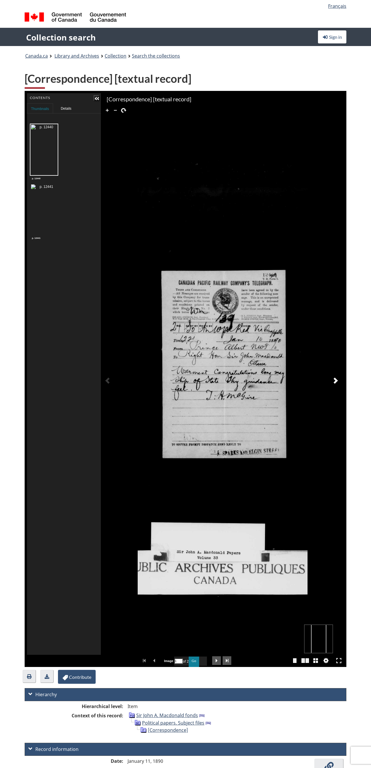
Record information (53, 749)
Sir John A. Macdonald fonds (167, 715)
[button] (96, 98)
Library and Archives (76, 56)
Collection (115, 56)
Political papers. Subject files (173, 723)
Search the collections (156, 56)
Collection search (61, 37)
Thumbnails (40, 109)
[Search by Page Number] (178, 661)
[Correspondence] (168, 730)
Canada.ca (36, 56)
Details (66, 109)
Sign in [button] (332, 37)
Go (194, 661)
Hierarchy (42, 694)
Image (168, 661)
